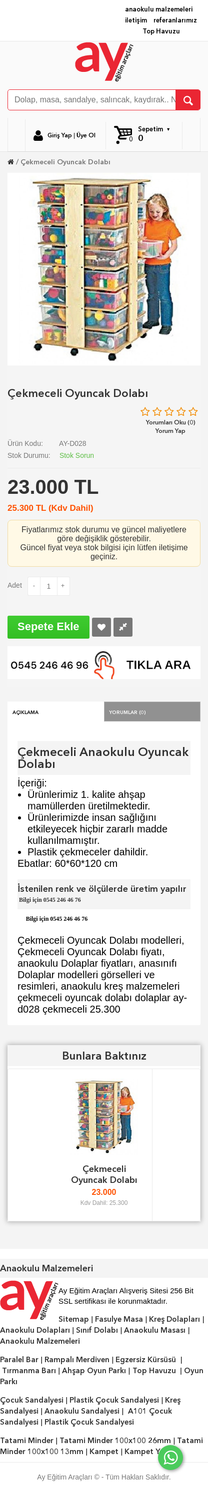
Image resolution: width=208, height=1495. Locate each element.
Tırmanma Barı (29, 1370)
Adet (15, 585)
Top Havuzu (161, 31)
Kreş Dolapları (174, 1319)
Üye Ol (86, 135)
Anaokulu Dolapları (35, 1330)
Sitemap (73, 1319)
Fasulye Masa (119, 1319)
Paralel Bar (19, 1359)
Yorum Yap (171, 430)
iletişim (136, 20)
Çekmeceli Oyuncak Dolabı (65, 162)
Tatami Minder (27, 1440)
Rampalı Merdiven (77, 1359)
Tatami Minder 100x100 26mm (115, 1440)
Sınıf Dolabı (97, 1330)
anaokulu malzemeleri (158, 9)
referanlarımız (175, 20)
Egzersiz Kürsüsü (146, 1359)
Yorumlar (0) (127, 712)
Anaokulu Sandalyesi (82, 1411)
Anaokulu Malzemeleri (40, 1341)
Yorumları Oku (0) (171, 422)
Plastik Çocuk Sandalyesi (114, 1400)
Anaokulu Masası (155, 1330)
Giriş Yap (60, 135)
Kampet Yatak (150, 1451)
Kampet (104, 1451)
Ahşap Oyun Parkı (94, 1370)
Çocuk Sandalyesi (32, 1400)
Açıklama (25, 712)
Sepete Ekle (49, 626)
